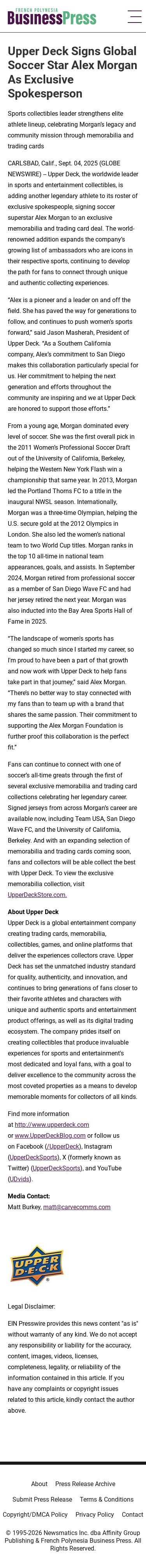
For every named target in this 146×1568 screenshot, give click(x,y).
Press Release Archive (85, 1484)
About (39, 1484)
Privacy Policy (95, 1514)
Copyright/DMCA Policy (35, 1514)
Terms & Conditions (107, 1499)
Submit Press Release (42, 1499)
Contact (132, 1514)
